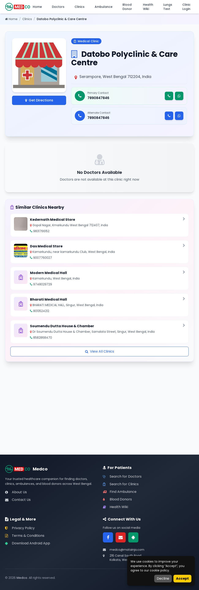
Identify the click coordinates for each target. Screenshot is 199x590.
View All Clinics (99, 351)
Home (37, 7)
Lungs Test (167, 7)
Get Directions (39, 100)
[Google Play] (133, 537)
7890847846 (98, 97)
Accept (182, 578)
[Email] (121, 537)
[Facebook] (108, 537)
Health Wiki (148, 7)
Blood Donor (127, 7)
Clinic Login (186, 7)
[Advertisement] (99, 391)
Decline (163, 578)
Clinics (80, 7)
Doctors (58, 7)
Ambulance (103, 7)
